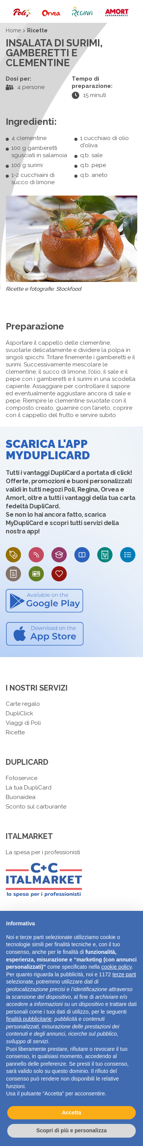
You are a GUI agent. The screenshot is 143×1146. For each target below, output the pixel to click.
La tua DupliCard (28, 787)
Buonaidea (20, 797)
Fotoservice (21, 778)
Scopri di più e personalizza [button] (71, 1130)
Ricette (15, 732)
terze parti (124, 974)
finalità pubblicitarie (28, 1019)
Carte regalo (23, 703)
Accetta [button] (71, 1112)
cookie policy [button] (116, 967)
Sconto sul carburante (36, 806)
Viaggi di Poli (23, 722)
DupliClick (19, 713)
